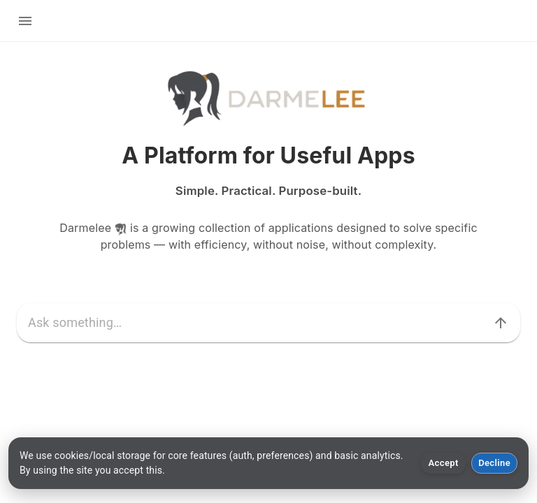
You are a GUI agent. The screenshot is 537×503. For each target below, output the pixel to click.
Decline (494, 463)
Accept (444, 463)
